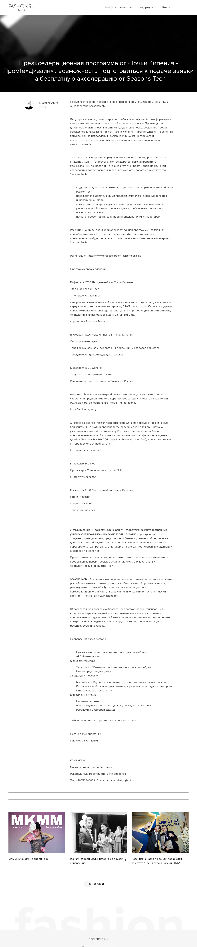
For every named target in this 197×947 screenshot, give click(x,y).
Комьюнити (127, 7)
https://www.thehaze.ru (84, 476)
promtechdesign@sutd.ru (120, 780)
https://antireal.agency (83, 409)
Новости (110, 7)
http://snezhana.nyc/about (86, 450)
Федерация (145, 7)
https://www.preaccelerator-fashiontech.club (115, 255)
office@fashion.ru (99, 939)
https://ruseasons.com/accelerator (116, 720)
